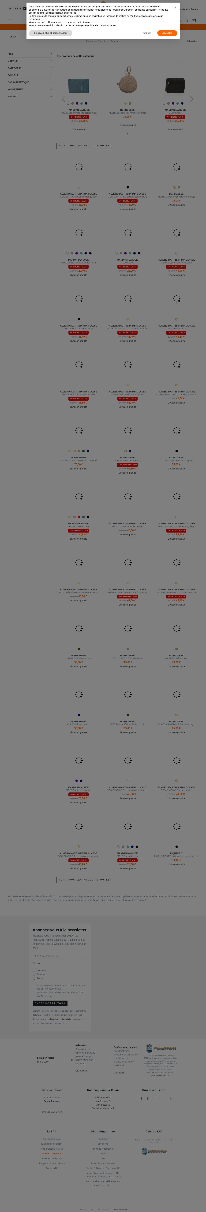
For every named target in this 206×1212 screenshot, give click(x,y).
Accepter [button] (167, 33)
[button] (175, 7)
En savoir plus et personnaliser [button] (50, 33)
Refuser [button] (146, 33)
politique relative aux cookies (61, 13)
